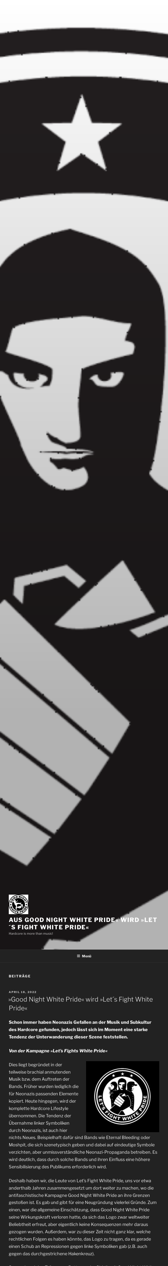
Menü (84, 956)
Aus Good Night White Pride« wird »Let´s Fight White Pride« (83, 923)
